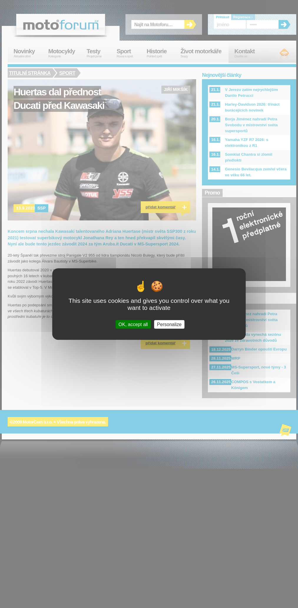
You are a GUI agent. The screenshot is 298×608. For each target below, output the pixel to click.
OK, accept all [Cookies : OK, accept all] (133, 324)
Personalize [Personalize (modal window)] (169, 324)
